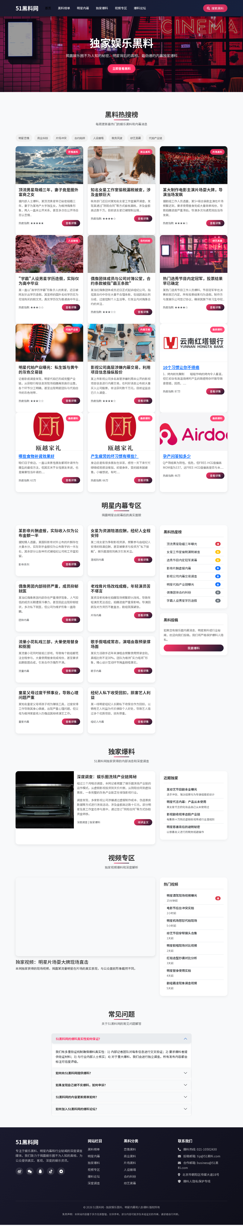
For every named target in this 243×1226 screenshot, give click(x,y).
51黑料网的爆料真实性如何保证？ (79, 1040)
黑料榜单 (64, 8)
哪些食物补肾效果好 (36, 457)
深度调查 (94, 1184)
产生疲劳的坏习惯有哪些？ (115, 457)
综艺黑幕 (130, 1184)
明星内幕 (83, 8)
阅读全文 (143, 823)
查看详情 (71, 224)
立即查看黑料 (121, 69)
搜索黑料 (215, 8)
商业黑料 (130, 1157)
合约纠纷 (130, 1177)
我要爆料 (194, 649)
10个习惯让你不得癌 (181, 368)
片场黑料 (130, 1164)
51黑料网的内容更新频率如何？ (77, 1098)
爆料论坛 (140, 8)
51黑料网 (27, 8)
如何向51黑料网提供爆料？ (74, 1074)
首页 (48, 8)
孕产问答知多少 (177, 457)
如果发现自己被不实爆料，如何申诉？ (81, 1086)
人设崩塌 (130, 1170)
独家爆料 (102, 8)
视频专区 (121, 8)
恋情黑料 (130, 1150)
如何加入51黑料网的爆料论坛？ (77, 1110)
